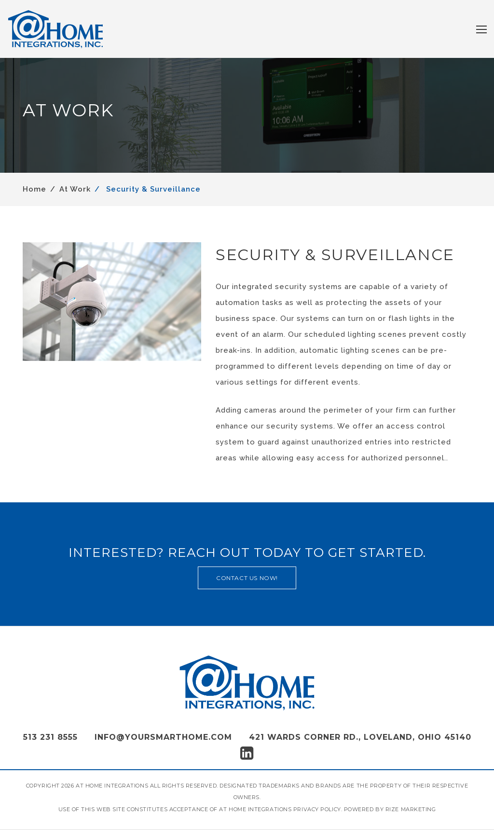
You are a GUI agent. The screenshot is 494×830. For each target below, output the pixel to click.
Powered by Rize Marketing (390, 809)
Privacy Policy (317, 809)
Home (34, 189)
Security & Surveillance (152, 189)
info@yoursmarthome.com (163, 737)
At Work (75, 189)
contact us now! (247, 577)
